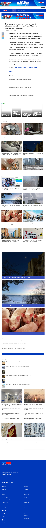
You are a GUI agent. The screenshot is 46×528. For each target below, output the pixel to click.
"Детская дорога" (4, 482)
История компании (26, 506)
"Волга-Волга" (26, 493)
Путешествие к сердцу (27, 495)
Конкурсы (18, 10)
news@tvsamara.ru (9, 464)
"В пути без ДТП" (26, 498)
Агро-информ (26, 485)
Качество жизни (26, 492)
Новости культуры (26, 487)
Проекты (7, 476)
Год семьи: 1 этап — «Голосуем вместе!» (29, 500)
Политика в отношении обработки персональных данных (24, 471)
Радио (24, 10)
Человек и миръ (26, 490)
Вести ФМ (3, 518)
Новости (14, 10)
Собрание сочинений (5, 498)
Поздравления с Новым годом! (6, 493)
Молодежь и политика (5, 492)
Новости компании (26, 508)
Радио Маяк (4, 515)
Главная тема (4, 485)
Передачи (3, 479)
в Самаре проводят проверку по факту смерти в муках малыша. (26, 67)
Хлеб (2, 500)
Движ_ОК (25, 501)
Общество (11, 71)
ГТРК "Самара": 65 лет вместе (6, 487)
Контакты (25, 511)
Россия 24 (3, 509)
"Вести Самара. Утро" (5, 501)
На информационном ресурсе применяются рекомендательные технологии (27, 473)
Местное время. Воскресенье (6, 490)
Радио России (4, 516)
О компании (28, 10)
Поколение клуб (4, 495)
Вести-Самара (4, 484)
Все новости (23, 348)
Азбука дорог (26, 484)
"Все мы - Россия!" (26, 482)
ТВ (21, 10)
